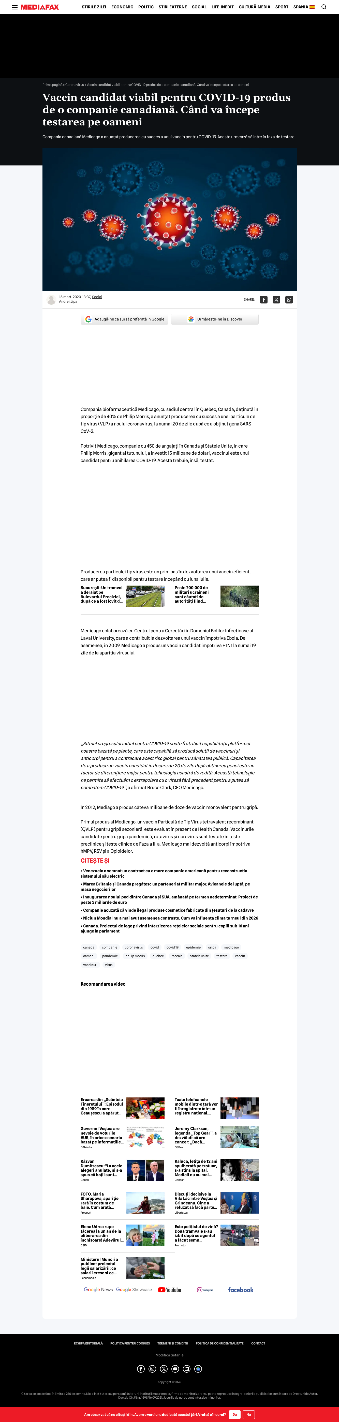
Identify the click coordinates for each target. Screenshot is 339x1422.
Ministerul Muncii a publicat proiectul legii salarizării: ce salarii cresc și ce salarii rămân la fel (99, 1266)
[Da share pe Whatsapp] (289, 299)
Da (235, 1414)
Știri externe (173, 7)
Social (199, 7)
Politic (146, 7)
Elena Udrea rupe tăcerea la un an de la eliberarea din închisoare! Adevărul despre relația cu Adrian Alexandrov (101, 1233)
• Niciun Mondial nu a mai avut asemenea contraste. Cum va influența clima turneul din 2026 (169, 918)
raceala (176, 956)
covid (155, 947)
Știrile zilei (94, 7)
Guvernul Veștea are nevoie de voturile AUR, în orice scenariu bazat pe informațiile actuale (101, 1135)
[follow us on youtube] (169, 1290)
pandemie (110, 956)
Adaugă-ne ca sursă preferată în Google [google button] (124, 319)
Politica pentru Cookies (130, 1343)
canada (88, 947)
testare (221, 956)
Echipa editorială (88, 1343)
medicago (231, 947)
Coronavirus (74, 85)
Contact (258, 1343)
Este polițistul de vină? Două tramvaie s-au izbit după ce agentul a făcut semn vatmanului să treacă (196, 1233)
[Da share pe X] (276, 299)
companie (109, 947)
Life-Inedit (223, 7)
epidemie (193, 947)
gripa (212, 947)
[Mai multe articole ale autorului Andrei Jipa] (51, 300)
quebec (158, 956)
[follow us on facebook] (241, 1290)
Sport (281, 7)
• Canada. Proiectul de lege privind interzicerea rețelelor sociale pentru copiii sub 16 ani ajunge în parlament (165, 929)
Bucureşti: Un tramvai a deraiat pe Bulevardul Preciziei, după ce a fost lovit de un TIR (102, 594)
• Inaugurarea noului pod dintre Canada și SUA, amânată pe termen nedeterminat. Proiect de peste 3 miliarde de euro (169, 900)
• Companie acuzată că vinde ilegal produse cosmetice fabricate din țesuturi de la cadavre (167, 910)
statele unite (199, 956)
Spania (300, 7)
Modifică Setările (170, 1355)
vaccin (240, 956)
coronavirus (134, 947)
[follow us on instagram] (205, 1290)
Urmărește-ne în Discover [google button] (214, 319)
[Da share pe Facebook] (264, 299)
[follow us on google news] (98, 1290)
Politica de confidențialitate (220, 1343)
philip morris (135, 956)
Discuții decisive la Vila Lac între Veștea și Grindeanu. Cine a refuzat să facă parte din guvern (196, 1201)
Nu (248, 1414)
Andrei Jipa (68, 301)
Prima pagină (52, 85)
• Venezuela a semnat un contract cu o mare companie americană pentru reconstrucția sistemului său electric (164, 873)
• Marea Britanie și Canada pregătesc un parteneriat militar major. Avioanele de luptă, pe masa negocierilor (165, 887)
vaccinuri (90, 965)
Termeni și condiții (172, 1343)
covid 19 (173, 947)
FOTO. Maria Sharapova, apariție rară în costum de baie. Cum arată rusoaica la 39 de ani (100, 1201)
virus (109, 965)
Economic (122, 7)
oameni (89, 956)
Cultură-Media (254, 7)
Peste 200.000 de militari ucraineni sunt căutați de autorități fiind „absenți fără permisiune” (192, 594)
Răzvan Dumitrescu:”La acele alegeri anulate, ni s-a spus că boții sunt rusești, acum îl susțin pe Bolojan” (102, 1168)
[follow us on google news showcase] (134, 1290)
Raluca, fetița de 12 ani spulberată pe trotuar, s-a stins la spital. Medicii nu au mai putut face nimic (196, 1168)
